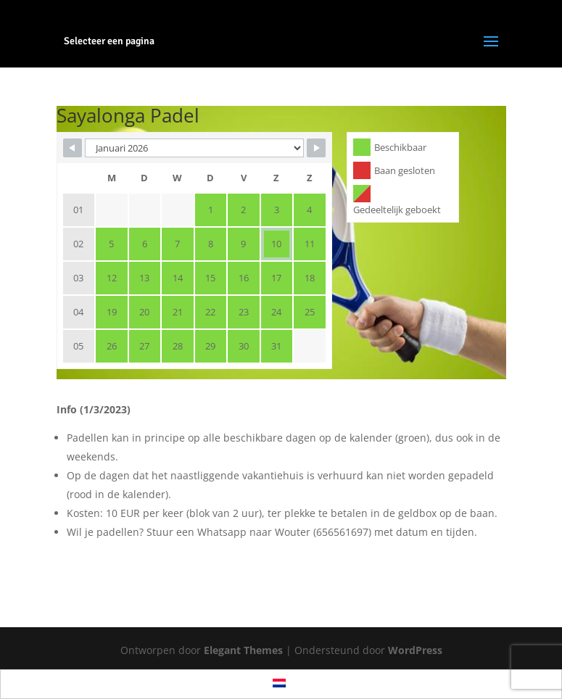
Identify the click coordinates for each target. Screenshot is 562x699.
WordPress (415, 650)
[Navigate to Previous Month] (72, 147)
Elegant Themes (243, 650)
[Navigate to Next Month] (316, 147)
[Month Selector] (194, 147)
